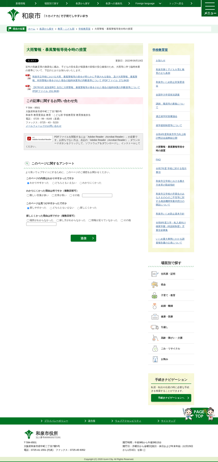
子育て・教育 (168, 295)
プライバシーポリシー (56, 420)
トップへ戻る (176, 3)
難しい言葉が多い (38, 195)
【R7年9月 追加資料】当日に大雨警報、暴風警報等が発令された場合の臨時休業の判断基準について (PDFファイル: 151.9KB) (86, 89)
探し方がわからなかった (71, 220)
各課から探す (83, 3)
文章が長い (59, 195)
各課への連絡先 (114, 3)
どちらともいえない (64, 182)
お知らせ (160, 60)
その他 (75, 195)
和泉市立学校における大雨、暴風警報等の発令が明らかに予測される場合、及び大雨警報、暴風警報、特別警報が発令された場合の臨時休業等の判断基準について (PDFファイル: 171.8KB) (84, 78)
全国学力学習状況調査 (168, 94)
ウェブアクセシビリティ (128, 420)
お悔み (164, 359)
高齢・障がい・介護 (171, 337)
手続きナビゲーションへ (171, 397)
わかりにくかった (91, 182)
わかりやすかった (38, 182)
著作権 (91, 420)
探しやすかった (36, 207)
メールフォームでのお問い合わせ (43, 126)
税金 (163, 284)
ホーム (31, 28)
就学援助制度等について (169, 125)
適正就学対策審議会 (166, 116)
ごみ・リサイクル (170, 348)
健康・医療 (167, 316)
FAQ (158, 159)
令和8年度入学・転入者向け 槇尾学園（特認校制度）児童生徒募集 (171, 226)
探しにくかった (87, 207)
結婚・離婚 (167, 305)
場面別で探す (51, 3)
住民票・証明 (168, 273)
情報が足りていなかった (103, 220)
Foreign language (144, 3)
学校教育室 (84, 28)
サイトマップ (168, 420)
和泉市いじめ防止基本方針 (170, 213)
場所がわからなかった (40, 220)
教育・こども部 (66, 28)
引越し (164, 327)
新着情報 (20, 3)
